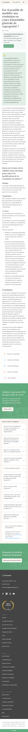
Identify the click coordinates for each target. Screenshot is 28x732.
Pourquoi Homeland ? (7, 621)
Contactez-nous (6, 698)
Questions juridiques (7, 670)
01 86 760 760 (18, 535)
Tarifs (3, 635)
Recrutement (5, 716)
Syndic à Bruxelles (6, 639)
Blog (3, 712)
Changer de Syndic (7, 632)
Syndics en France (7, 643)
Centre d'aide (5, 656)
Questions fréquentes (8, 702)
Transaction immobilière (8, 667)
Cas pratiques (5, 681)
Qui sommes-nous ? (7, 625)
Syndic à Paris (5, 646)
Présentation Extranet (7, 705)
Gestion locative (6, 663)
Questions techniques (8, 674)
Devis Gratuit (9, 46)
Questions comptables (8, 677)
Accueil (4, 617)
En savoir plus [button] (21, 726)
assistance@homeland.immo (12, 538)
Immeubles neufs (6, 660)
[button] (23, 2)
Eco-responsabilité (7, 709)
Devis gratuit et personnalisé (12, 560)
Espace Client (5, 695)
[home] (6, 2)
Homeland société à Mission (9, 628)
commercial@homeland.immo (10, 587)
